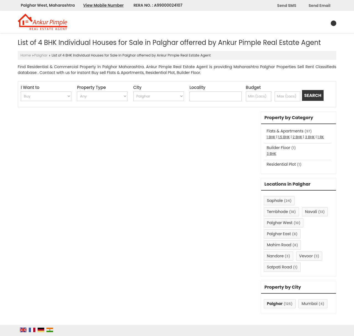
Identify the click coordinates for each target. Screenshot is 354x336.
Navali (311, 211)
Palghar (41, 55)
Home (25, 55)
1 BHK (271, 137)
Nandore (275, 256)
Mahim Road (279, 245)
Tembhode (277, 211)
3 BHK (310, 137)
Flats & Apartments (285, 131)
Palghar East (279, 234)
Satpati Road (279, 267)
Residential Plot (281, 164)
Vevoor (306, 256)
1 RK (320, 137)
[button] (103, 5)
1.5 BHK (284, 137)
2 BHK (297, 137)
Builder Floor (278, 147)
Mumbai (309, 303)
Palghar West (280, 222)
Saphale (275, 200)
